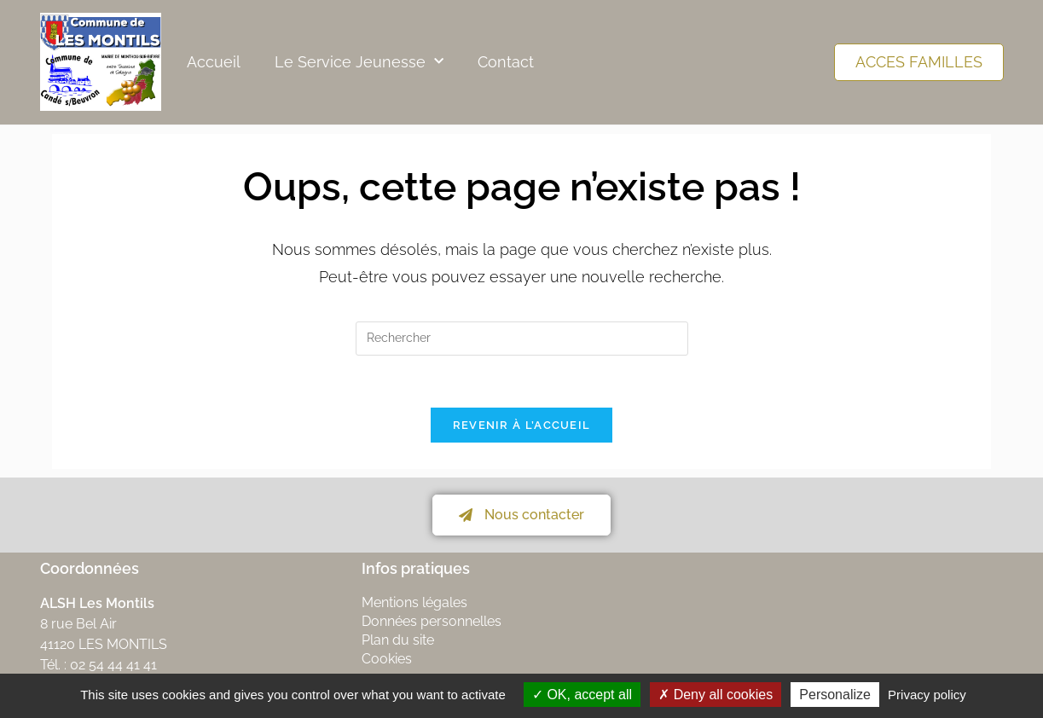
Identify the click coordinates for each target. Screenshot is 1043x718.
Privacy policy (927, 694)
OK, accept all (582, 694)
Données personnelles (431, 621)
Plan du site (398, 640)
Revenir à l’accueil (522, 425)
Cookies (387, 659)
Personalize (835, 694)
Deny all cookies (715, 694)
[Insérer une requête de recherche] (522, 338)
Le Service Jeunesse (359, 62)
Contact (506, 62)
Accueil (213, 62)
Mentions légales (414, 602)
